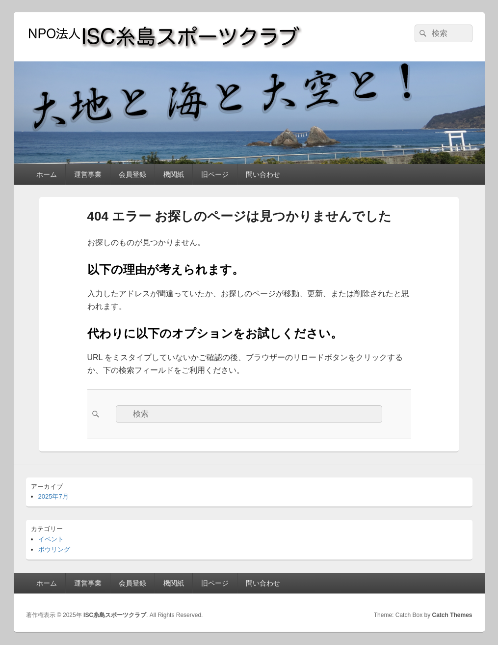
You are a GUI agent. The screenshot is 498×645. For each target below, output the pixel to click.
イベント (51, 539)
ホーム (46, 174)
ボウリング (54, 549)
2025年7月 (53, 496)
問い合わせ (263, 174)
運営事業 (88, 174)
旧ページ (215, 174)
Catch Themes (452, 615)
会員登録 (132, 174)
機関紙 (173, 174)
